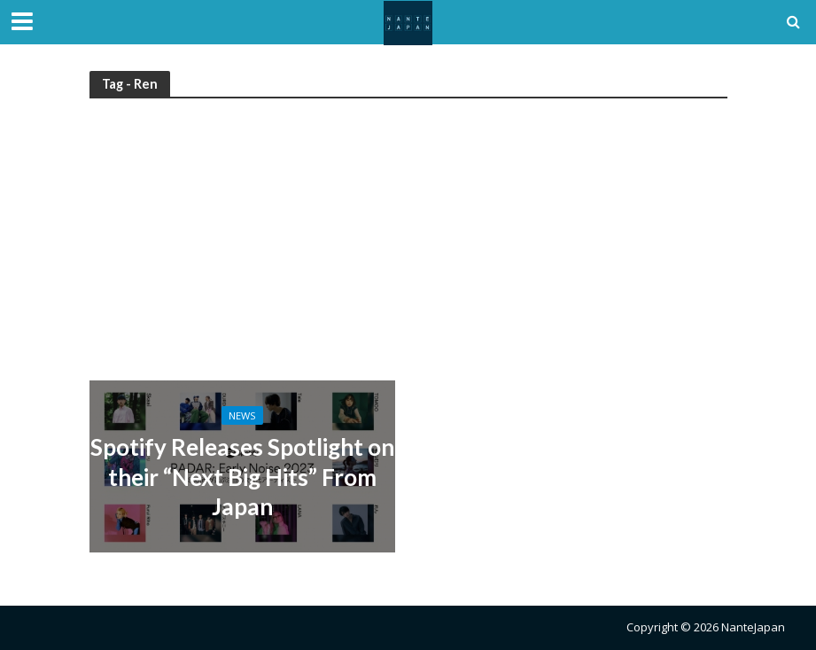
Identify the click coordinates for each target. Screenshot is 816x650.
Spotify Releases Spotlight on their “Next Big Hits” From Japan (242, 477)
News (242, 415)
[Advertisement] (408, 247)
